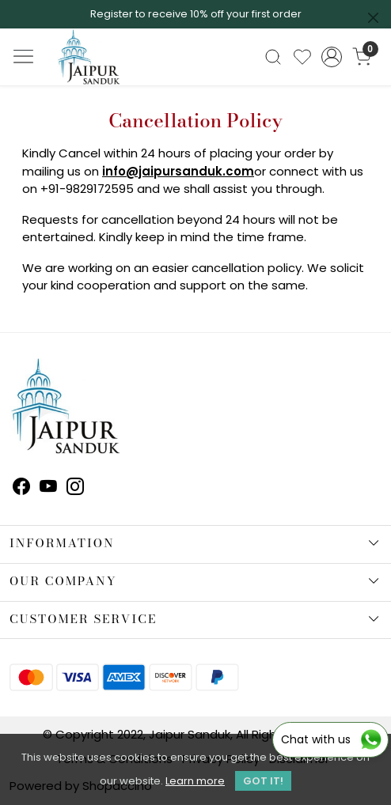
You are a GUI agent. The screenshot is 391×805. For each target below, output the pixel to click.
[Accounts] (332, 57)
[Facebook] (21, 489)
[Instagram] (75, 489)
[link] (272, 56)
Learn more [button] (195, 780)
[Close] (373, 18)
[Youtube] (48, 489)
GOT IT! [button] (263, 780)
